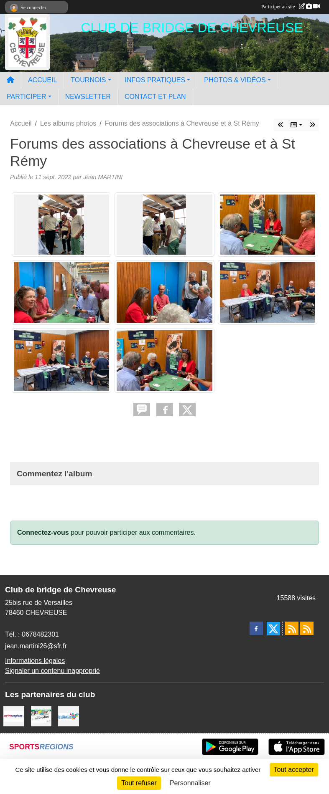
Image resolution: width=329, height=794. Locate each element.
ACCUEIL (42, 79)
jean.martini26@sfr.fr (36, 646)
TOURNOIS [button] (88, 79)
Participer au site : (290, 7)
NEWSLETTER (88, 96)
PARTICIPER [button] (26, 96)
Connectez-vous (43, 532)
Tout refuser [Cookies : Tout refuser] (138, 782)
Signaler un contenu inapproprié (52, 670)
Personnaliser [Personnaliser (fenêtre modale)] (190, 782)
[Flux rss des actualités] (291, 628)
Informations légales (35, 660)
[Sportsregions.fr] (13, 715)
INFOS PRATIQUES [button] (155, 79)
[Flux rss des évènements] (307, 628)
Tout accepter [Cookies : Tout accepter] (294, 769)
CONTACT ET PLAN (155, 96)
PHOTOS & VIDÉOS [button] (234, 79)
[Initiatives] (68, 715)
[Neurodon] (41, 715)
